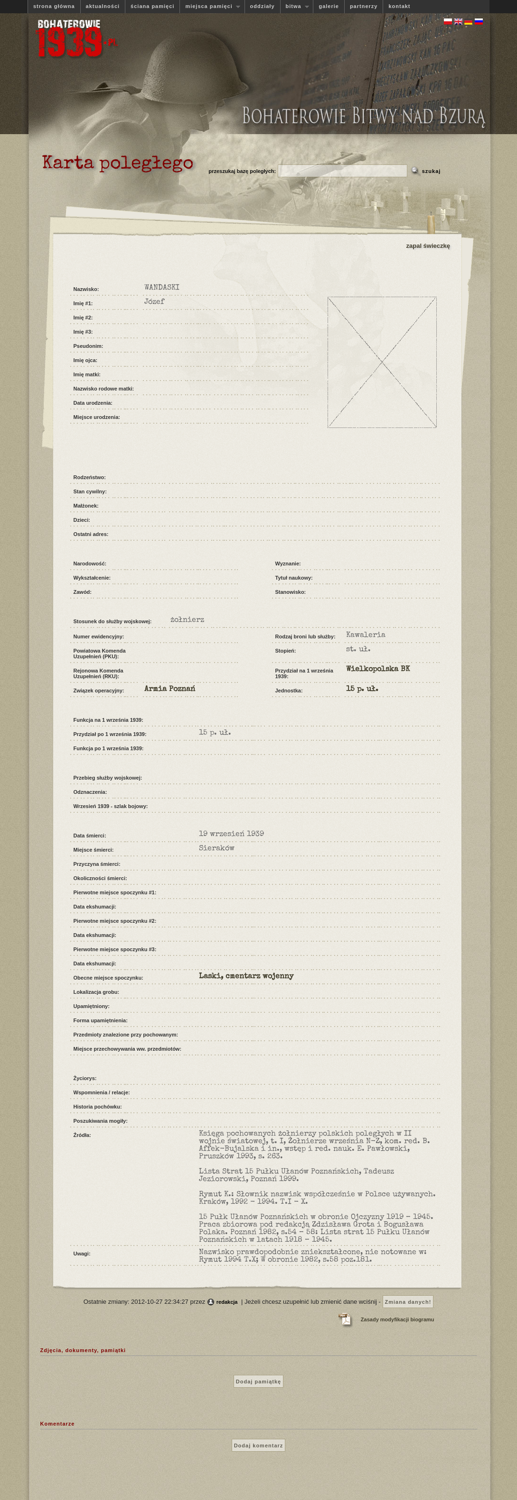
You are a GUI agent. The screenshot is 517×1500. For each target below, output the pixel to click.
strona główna (54, 6)
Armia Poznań (169, 689)
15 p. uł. (362, 689)
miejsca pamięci (209, 6)
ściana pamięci (152, 6)
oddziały (262, 6)
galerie (328, 6)
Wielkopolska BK (378, 669)
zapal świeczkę (428, 245)
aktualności (103, 6)
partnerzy (364, 6)
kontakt (399, 6)
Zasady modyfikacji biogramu (397, 1319)
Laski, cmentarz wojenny (246, 977)
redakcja (227, 1302)
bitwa (295, 6)
